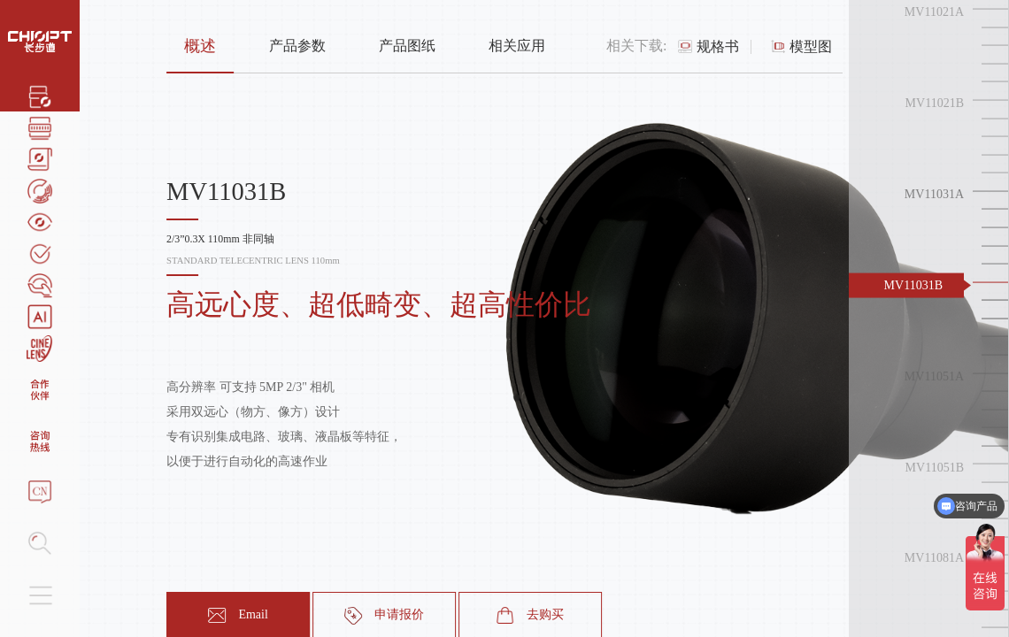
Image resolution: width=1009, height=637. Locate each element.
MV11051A (934, 375)
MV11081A (934, 557)
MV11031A (934, 194)
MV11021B (934, 103)
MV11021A (934, 12)
